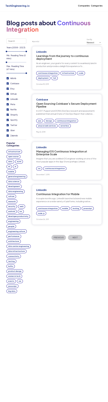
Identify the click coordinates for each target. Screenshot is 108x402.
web (21, 206)
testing (11, 261)
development (14, 186)
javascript (12, 286)
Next (75, 237)
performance (13, 236)
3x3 (54, 78)
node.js (41, 213)
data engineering (15, 191)
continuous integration (48, 73)
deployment (43, 78)
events (11, 281)
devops (49, 121)
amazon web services (47, 126)
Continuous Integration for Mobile (57, 194)
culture (11, 196)
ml (9, 166)
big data (11, 291)
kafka (10, 266)
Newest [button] (90, 42)
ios (20, 211)
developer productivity (18, 216)
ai (15, 166)
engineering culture (16, 231)
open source (13, 157)
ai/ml (19, 161)
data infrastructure (16, 251)
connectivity (13, 256)
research (12, 201)
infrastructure (14, 152)
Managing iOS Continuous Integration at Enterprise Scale (61, 153)
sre (20, 281)
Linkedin (41, 51)
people (11, 226)
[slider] (6, 51)
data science (13, 181)
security (11, 206)
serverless (64, 126)
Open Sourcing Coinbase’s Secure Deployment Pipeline (66, 105)
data (10, 161)
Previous (59, 237)
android (11, 211)
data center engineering (18, 246)
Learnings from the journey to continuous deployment (62, 57)
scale (81, 73)
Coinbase (42, 99)
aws (39, 121)
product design (14, 271)
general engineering (16, 176)
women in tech (14, 276)
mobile (11, 172)
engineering (13, 221)
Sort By (89, 39)
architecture (13, 241)
